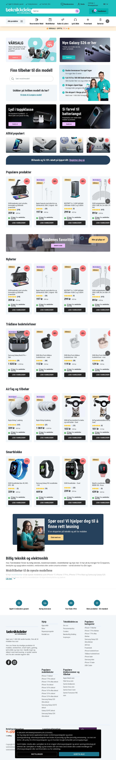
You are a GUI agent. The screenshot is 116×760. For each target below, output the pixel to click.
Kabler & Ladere (62, 21)
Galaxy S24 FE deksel (48, 710)
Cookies (65, 631)
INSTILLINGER (37, 754)
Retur (43, 628)
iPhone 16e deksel (47, 685)
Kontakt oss (45, 634)
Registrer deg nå (77, 160)
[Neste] (107, 21)
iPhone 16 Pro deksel (48, 687)
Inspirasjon (66, 637)
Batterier (100, 21)
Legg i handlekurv (18, 223)
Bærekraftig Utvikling (69, 634)
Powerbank (88, 21)
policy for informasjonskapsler (36, 740)
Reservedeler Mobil (36, 21)
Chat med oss (56, 537)
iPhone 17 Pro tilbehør (92, 631)
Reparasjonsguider (48, 631)
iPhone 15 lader (90, 662)
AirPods (87, 645)
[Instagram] (14, 662)
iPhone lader (89, 657)
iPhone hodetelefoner (92, 651)
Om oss (65, 625)
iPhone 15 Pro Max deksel (50, 696)
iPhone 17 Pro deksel (48, 679)
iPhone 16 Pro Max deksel (50, 690)
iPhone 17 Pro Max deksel (50, 682)
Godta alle (79, 754)
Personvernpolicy (68, 628)
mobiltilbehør (17, 574)
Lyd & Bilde (75, 21)
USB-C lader (88, 665)
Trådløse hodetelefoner (92, 654)
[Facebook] (8, 662)
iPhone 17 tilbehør (90, 628)
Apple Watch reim (68, 678)
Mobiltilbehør (50, 21)
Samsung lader (89, 659)
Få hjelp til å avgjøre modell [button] (31, 95)
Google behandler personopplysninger (74, 740)
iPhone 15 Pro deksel (48, 693)
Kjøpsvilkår (45, 625)
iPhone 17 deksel (47, 676)
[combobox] (55, 11)
